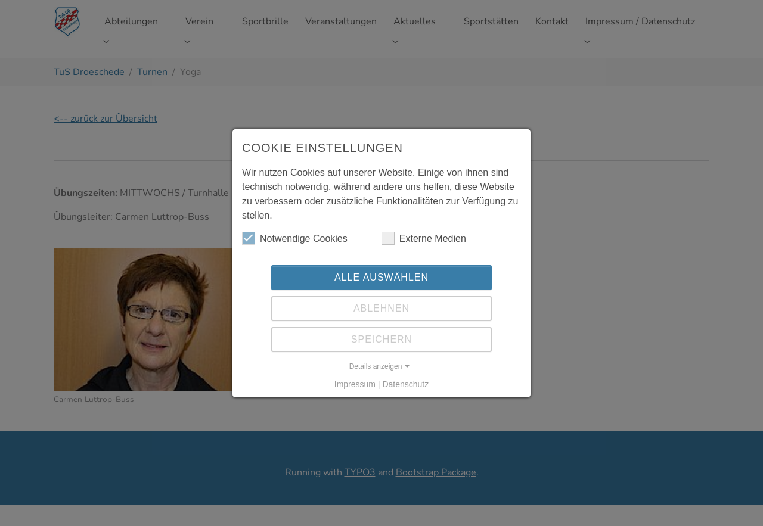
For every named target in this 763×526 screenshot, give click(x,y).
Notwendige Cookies (295, 238)
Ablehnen (381, 308)
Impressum (355, 384)
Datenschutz (405, 384)
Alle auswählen (381, 277)
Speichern (381, 339)
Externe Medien (424, 238)
